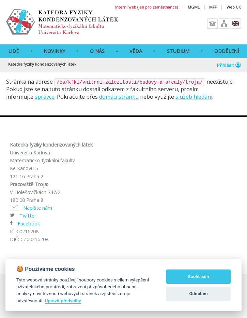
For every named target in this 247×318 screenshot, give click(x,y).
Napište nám (37, 208)
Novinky (54, 51)
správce (45, 96)
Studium (178, 51)
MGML (194, 7)
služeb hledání (193, 96)
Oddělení (226, 51)
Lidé (13, 51)
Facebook (29, 223)
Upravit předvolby (63, 300)
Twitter (27, 215)
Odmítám (198, 293)
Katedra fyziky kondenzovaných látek (42, 64)
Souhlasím (198, 276)
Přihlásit (229, 65)
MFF (213, 7)
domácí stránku (119, 96)
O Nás (97, 51)
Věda (135, 51)
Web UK (234, 7)
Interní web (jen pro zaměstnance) (146, 7)
